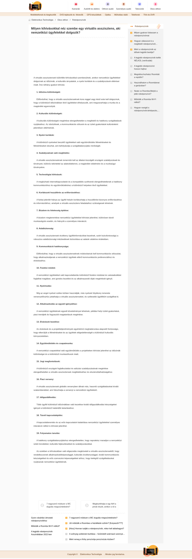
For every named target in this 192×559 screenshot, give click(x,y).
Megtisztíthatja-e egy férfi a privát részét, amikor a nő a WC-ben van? (98, 506)
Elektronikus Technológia (42, 21)
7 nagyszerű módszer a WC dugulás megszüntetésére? (59, 506)
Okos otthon (62, 21)
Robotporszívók (79, 21)
